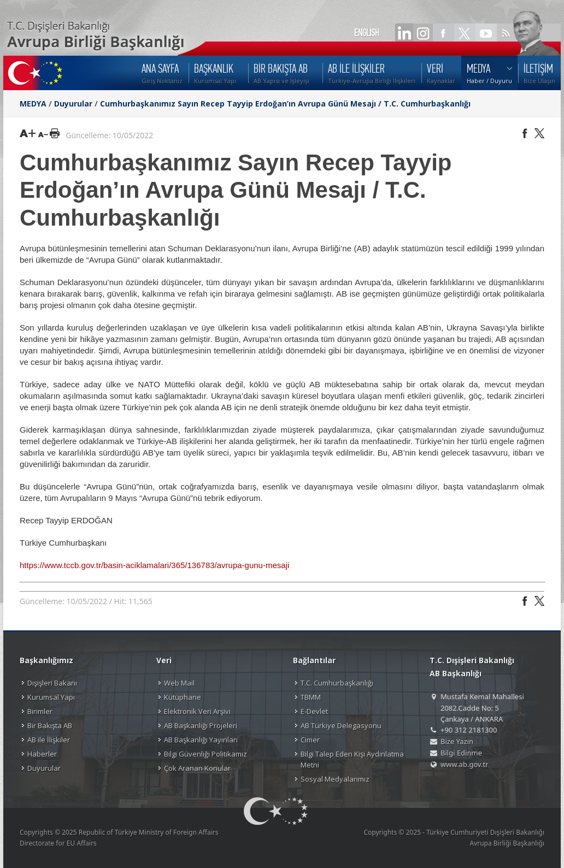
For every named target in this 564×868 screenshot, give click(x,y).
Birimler (39, 711)
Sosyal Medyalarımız (335, 779)
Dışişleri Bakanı (52, 683)
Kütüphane (182, 697)
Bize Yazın (456, 741)
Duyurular (73, 103)
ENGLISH (366, 32)
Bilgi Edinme (461, 753)
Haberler (42, 754)
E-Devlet (314, 711)
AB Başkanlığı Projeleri (200, 725)
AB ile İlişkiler (48, 740)
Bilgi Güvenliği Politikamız (205, 754)
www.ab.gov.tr (464, 764)
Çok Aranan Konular (197, 768)
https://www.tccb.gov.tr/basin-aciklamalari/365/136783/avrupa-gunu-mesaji (154, 565)
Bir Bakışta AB (49, 725)
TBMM (311, 697)
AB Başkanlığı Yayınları (201, 740)
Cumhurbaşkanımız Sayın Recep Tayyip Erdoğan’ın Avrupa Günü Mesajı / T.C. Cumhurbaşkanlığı (285, 103)
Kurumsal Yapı (51, 697)
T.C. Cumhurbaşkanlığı (337, 683)
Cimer (310, 740)
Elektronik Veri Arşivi (197, 711)
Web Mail (179, 683)
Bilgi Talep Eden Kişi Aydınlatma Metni (352, 759)
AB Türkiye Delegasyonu (341, 725)
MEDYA (33, 103)
